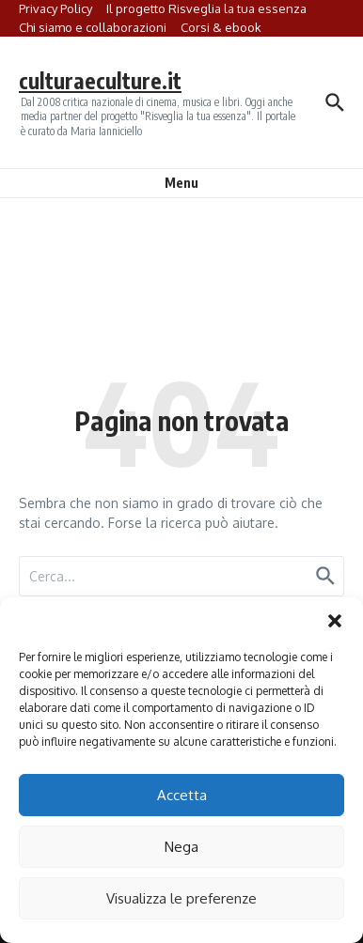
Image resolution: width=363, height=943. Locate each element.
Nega (181, 847)
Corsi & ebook (221, 27)
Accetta (182, 795)
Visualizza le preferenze (181, 898)
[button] (334, 620)
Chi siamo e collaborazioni (92, 27)
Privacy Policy (55, 8)
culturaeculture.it (100, 80)
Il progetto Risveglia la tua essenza (206, 8)
